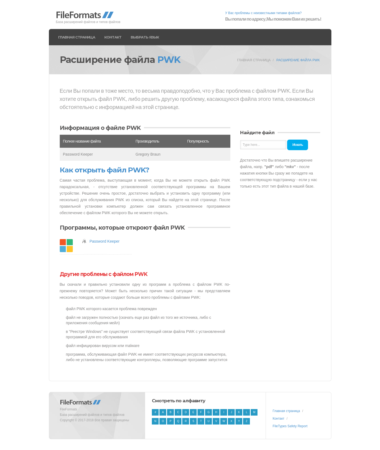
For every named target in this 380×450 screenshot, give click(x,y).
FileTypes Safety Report (290, 426)
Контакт (112, 37)
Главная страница (76, 37)
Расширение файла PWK (298, 60)
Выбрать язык (145, 37)
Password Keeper (105, 241)
